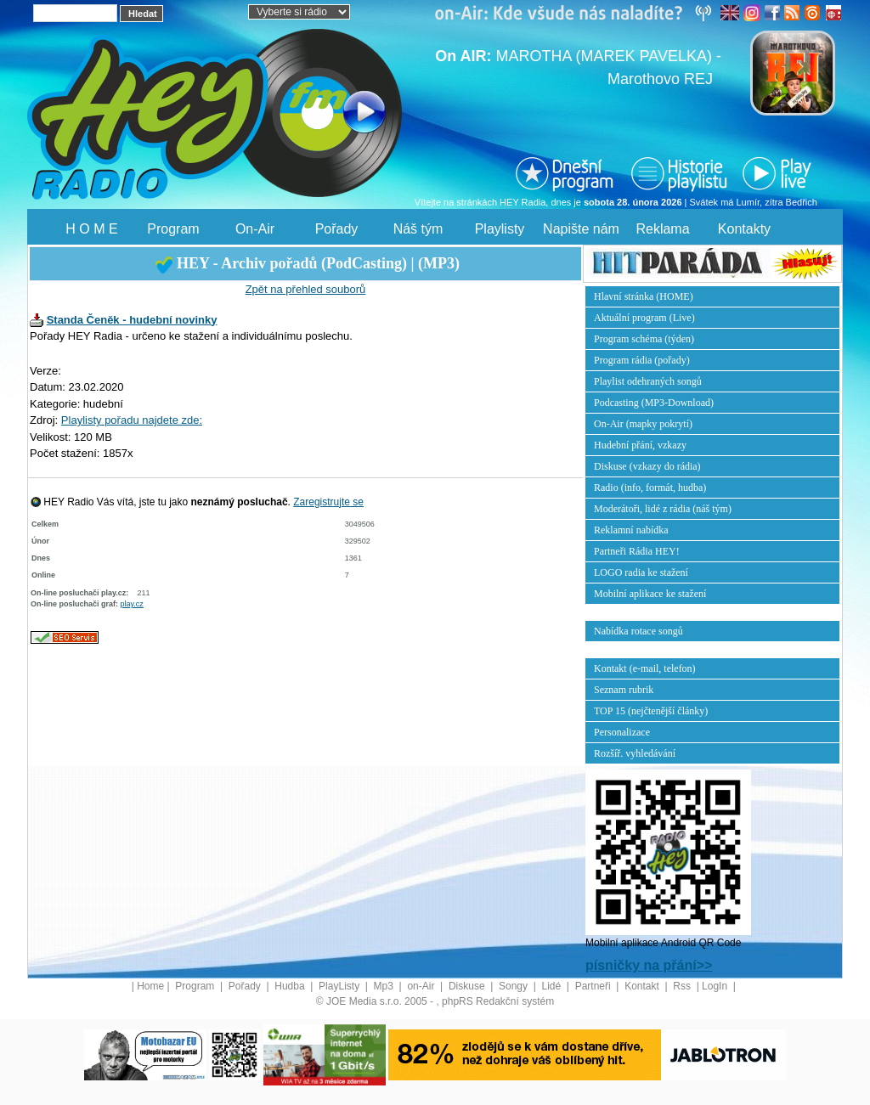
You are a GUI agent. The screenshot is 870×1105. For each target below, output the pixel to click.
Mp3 (385, 986)
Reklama (662, 229)
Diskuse (468, 986)
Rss (683, 986)
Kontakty (744, 229)
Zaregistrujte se (328, 502)
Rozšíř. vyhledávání (634, 753)
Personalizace (622, 732)
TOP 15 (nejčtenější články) (651, 711)
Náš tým (418, 229)
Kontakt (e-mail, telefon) (645, 668)
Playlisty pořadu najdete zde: (131, 420)
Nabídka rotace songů (638, 631)
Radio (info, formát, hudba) (650, 487)
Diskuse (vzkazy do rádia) (647, 466)
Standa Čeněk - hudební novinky (132, 319)
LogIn (716, 986)
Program (173, 229)
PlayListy (340, 986)
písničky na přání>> (648, 965)
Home (150, 986)
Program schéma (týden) (644, 339)
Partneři (594, 986)
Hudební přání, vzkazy (640, 445)
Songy (514, 986)
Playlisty (500, 229)
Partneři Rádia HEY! (637, 551)
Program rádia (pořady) (642, 360)
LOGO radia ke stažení (641, 572)
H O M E (91, 229)
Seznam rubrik (623, 690)
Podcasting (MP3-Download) (654, 403)
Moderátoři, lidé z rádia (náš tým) (663, 509)
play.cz (132, 604)
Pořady (337, 229)
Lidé (553, 986)
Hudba (291, 986)
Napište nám (581, 229)
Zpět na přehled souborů (306, 289)
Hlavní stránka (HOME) (643, 296)
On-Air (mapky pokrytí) (643, 424)
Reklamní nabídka (631, 530)
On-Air (254, 229)
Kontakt (643, 986)
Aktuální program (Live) (644, 318)
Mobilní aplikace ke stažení (650, 594)
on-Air (422, 986)
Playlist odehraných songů (648, 381)
